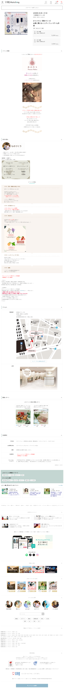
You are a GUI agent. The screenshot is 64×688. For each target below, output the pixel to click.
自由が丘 (5, 636)
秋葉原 (51, 635)
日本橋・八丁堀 (17, 636)
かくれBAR (33, 480)
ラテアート (23, 618)
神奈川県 (14, 638)
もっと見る (61, 485)
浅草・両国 (29, 636)
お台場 (8, 636)
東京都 (13, 635)
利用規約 (13, 667)
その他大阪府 (23, 643)
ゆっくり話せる (11, 475)
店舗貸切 (4, 475)
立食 (34, 621)
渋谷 (1, 636)
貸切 (25, 621)
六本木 (39, 635)
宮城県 (13, 631)
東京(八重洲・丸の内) (28, 635)
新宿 (23, 475)
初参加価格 (5, 480)
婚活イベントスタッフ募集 (42, 531)
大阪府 (13, 643)
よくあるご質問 (41, 667)
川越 (19, 633)
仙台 (16, 631)
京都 (16, 641)
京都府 (13, 641)
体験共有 (27, 480)
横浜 (18, 638)
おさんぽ (15, 480)
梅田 (16, 643)
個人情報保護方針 (32, 667)
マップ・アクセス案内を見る (39, 361)
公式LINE (22, 290)
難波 (19, 643)
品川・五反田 (44, 635)
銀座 (22, 635)
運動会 (16, 618)
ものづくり (18, 475)
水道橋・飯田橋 (23, 636)
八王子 (12, 636)
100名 (42, 618)
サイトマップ (55, 667)
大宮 (16, 633)
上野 (48, 635)
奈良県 (13, 646)
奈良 (16, 646)
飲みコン (10, 480)
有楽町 (19, 635)
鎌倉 (20, 638)
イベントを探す (32, 685)
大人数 (47, 618)
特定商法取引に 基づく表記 (21, 667)
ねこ (30, 621)
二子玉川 (61, 635)
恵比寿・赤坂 (35, 635)
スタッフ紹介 (33, 531)
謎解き (29, 618)
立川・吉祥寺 (55, 635)
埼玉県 (13, 633)
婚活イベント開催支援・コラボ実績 (21, 531)
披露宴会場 (36, 618)
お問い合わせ (48, 667)
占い (39, 621)
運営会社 (7, 667)
